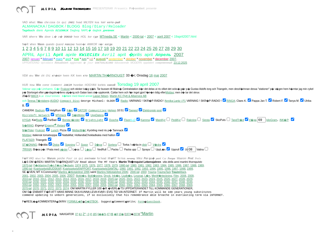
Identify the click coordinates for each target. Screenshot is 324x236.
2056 (81, 185)
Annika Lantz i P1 (175, 100)
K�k (70, 110)
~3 (87, 214)
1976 (92, 165)
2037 (88, 181)
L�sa (88, 149)
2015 (73, 178)
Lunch (54, 130)
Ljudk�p (127, 175)
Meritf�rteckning (162, 175)
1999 (190, 168)
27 (161, 48)
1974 (78, 165)
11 (63, 48)
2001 (25, 175)
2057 (88, 185)
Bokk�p (81, 175)
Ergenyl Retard (55, 125)
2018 (96, 178)
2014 (66, 178)
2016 (81, 178)
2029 (190, 178)
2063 (145, 185)
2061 (130, 185)
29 (173, 48)
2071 (43, 188)
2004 (48, 175)
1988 (193, 165)
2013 (58, 178)
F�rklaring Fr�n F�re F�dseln (53, 165)
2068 (182, 185)
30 (179, 48)
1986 (178, 165)
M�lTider (28, 130)
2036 (81, 181)
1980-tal (124, 165)
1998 (182, 168)
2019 (103, 178)
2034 (66, 181)
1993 (145, 168)
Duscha (113, 119)
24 (143, 48)
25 (149, 48)
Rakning (191, 119)
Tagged (133, 110)
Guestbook (153, 201)
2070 (36, 188)
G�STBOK (91, 201)
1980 (133, 165)
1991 (130, 168)
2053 (58, 185)
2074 (66, 188)
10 (57, 48)
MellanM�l (79, 130)
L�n (147, 175)
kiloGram (271, 119)
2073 (58, 188)
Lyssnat (138, 175)
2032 (51, 181)
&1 (80, 214)
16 (94, 48)
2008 (183, 175)
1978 (107, 165)
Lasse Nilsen (100, 95)
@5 (95, 214)
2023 (145, 178)
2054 (66, 185)
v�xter (64, 149)
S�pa (98, 144)
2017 (88, 178)
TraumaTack (164, 172)
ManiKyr (161, 119)
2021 (130, 178)
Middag (170, 92)
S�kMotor (78, 115)
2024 (152, 178)
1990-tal (27, 168)
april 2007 (164, 36)
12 (69, 48)
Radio (124, 100)
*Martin (147, 214)
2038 (96, 181)
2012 (51, 178)
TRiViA (27, 149)
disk (144, 144)
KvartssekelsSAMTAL (105, 168)
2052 (51, 185)
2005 (55, 175)
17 (100, 48)
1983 (156, 165)
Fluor (127, 119)
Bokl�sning (95, 175)
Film (176, 175)
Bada (39, 119)
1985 (171, 165)
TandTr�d (237, 119)
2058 (96, 185)
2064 (152, 185)
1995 (160, 168)
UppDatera (97, 115)
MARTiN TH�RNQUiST (106, 75)
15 (88, 48)
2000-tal (138, 36)
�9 (116, 214)
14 (82, 48)
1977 (100, 165)
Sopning (70, 144)
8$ (111, 214)
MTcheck (61, 115)
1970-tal (27, 165)
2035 (73, 181)
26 (155, 48)
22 (130, 48)
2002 (33, 175)
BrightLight (94, 120)
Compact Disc (69, 100)
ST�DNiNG (29, 144)
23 (136, 48)
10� (121, 214)
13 (76, 48)
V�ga (253, 119)
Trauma (152, 172)
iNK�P (284, 119)
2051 (43, 185)
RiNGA (231, 100)
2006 (63, 175)
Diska (56, 144)
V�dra (157, 144)
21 (124, 48)
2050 (36, 185)
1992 (137, 168)
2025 (159, 178)
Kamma (145, 119)
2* (84, 214)
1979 (115, 165)
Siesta (206, 119)
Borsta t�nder (71, 119)
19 (112, 48)
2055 (73, 185)
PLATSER (28, 139)
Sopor (84, 144)
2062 (137, 185)
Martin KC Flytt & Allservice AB (128, 95)
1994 (153, 168)
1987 (186, 165)
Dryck (107, 175)
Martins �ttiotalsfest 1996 (74, 171)
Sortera (112, 144)
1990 (123, 168)
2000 (143, 172)
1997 (175, 168)
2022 (137, 178)
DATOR (82, 110)
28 (167, 48)
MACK (34, 96)
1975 (85, 165)
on (114, 110)
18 (106, 48)
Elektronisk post (152, 110)
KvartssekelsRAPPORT (77, 168)
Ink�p (116, 175)
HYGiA (26, 119)
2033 (58, 181)
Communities (97, 110)
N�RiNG (28, 125)
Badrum (40, 110)
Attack (179, 172)
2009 (191, 175)
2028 (182, 178)
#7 (108, 214)
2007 (150, 36)
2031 (43, 181)
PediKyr (176, 119)
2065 (159, 185)
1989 (201, 165)
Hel (110, 110)
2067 (174, 185)
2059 (103, 185)
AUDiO (54, 100)
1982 (148, 165)
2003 (40, 175)
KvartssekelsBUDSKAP (47, 168)
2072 (51, 188)
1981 (141, 165)
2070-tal (26, 188)
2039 (103, 181)
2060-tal (113, 185)
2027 (174, 178)
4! (91, 214)
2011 (43, 178)
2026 (167, 178)
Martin (125, 36)
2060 (122, 185)
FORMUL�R (74, 201)
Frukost (65, 88)
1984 (163, 165)
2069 (190, 185)
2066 (167, 185)
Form (141, 201)
